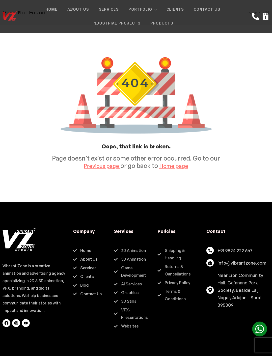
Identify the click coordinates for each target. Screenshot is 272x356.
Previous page (100, 165)
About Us (78, 9)
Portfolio (143, 9)
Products (161, 23)
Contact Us (207, 9)
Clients (175, 9)
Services (109, 9)
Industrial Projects (116, 23)
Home (51, 9)
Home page (176, 165)
